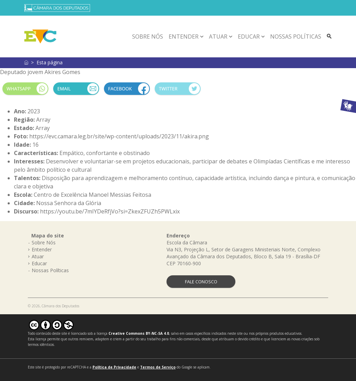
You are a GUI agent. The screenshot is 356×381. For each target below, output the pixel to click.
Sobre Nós (147, 36)
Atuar (218, 36)
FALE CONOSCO (201, 281)
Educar (249, 36)
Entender (184, 36)
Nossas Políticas (295, 36)
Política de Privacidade (114, 367)
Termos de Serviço (158, 367)
